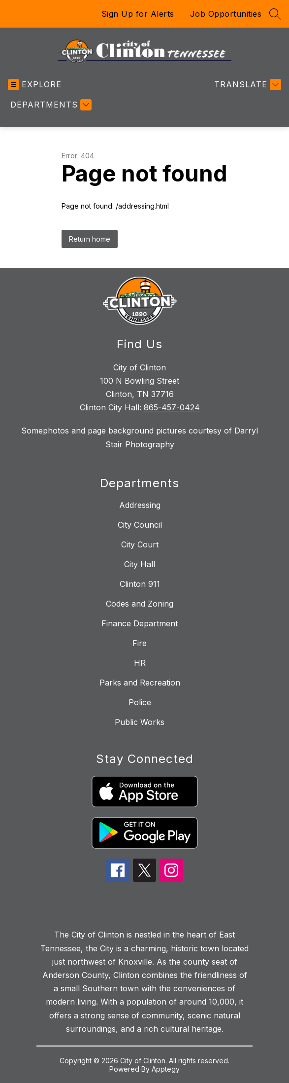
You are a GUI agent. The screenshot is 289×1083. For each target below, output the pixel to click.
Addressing (140, 505)
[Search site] (275, 14)
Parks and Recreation (139, 682)
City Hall (139, 564)
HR (140, 663)
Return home (89, 239)
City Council (140, 525)
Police (139, 702)
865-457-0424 (172, 407)
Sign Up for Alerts (137, 14)
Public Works (139, 722)
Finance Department (139, 623)
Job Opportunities (226, 14)
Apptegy (166, 1069)
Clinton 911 (140, 584)
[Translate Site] (246, 84)
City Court (140, 544)
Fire (139, 643)
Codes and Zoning (139, 604)
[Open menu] (35, 84)
